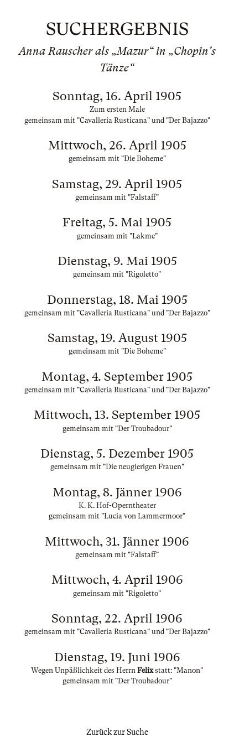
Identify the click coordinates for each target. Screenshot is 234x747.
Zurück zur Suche (117, 732)
